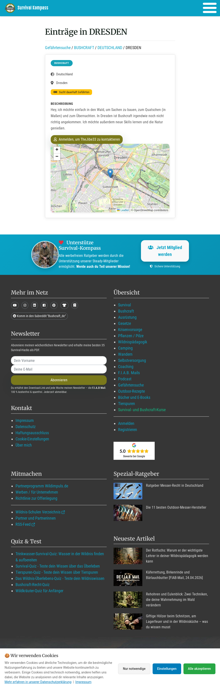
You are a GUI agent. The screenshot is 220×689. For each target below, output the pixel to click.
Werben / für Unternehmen (37, 492)
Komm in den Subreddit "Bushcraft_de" (39, 316)
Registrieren (127, 429)
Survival (124, 304)
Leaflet (123, 210)
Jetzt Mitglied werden (165, 251)
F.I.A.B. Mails (129, 372)
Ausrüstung (127, 317)
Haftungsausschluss (32, 432)
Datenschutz (26, 426)
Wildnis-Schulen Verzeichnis (38, 512)
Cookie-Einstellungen (32, 439)
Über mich (24, 445)
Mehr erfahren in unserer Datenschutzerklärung (38, 682)
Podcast (124, 378)
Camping (125, 348)
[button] (110, 173)
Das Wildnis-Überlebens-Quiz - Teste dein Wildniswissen (60, 578)
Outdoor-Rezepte (131, 391)
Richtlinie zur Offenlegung (36, 498)
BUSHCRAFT (84, 47)
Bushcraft (126, 311)
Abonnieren (58, 380)
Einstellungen (167, 669)
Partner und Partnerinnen (36, 518)
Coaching (125, 366)
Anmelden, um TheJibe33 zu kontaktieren (87, 139)
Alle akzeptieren (199, 669)
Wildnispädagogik (132, 341)
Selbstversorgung (132, 360)
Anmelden (126, 423)
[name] (59, 360)
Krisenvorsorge (130, 329)
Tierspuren (126, 403)
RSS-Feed (23, 524)
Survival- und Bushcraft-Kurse (142, 409)
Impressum (25, 420)
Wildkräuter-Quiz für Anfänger (39, 590)
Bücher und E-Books (134, 397)
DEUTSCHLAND (110, 47)
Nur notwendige (134, 669)
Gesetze (124, 323)
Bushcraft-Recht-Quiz (33, 584)
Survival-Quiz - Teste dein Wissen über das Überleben (58, 566)
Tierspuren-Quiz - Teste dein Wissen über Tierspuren (57, 572)
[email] (59, 369)
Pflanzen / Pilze (130, 335)
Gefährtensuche (58, 47)
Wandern (125, 354)
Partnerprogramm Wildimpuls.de (42, 486)
